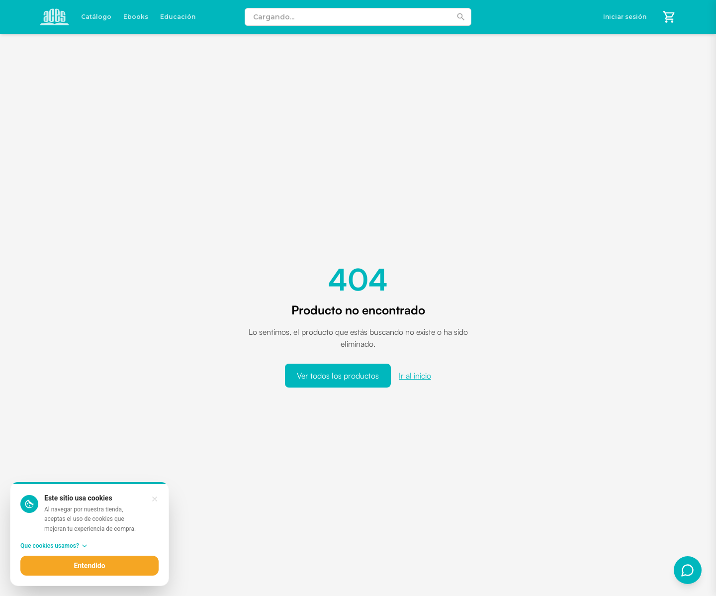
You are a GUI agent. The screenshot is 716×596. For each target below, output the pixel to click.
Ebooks (135, 16)
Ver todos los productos (338, 376)
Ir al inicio (415, 376)
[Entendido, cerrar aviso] (155, 499)
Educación (177, 16)
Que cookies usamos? (54, 545)
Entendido (89, 566)
